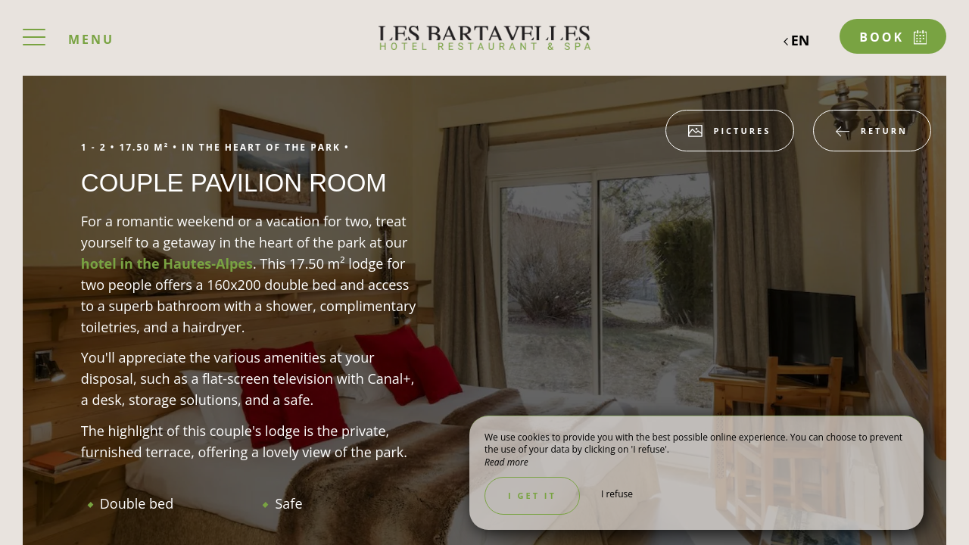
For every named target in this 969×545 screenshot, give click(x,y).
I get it (532, 495)
